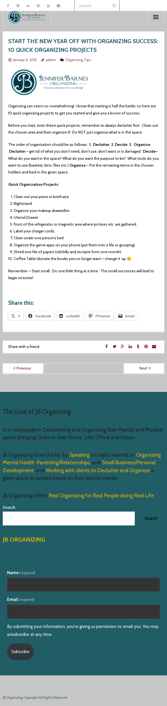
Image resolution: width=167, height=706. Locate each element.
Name (21, 572)
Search (9, 507)
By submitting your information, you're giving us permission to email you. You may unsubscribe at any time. (83, 630)
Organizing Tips (78, 60)
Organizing (148, 455)
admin (51, 60)
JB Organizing (24, 539)
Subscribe (20, 651)
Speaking (80, 455)
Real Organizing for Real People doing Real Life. (101, 495)
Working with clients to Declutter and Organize (98, 470)
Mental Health (18, 462)
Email (20, 599)
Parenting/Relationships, (64, 462)
